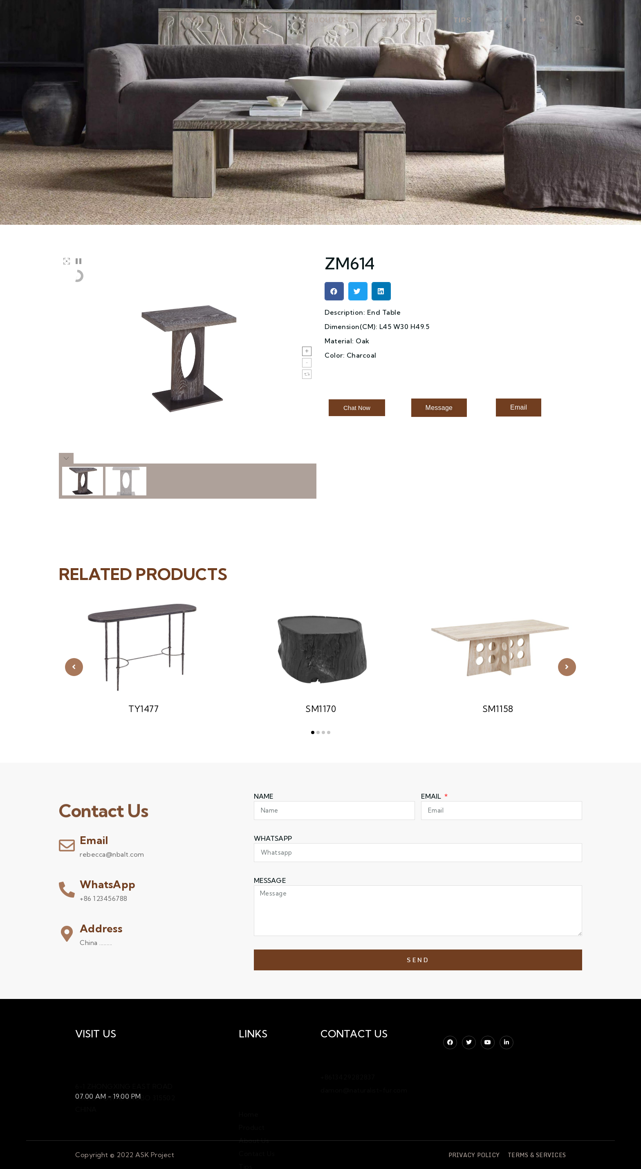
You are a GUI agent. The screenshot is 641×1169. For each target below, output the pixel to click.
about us (328, 20)
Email (94, 840)
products (255, 20)
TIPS (462, 20)
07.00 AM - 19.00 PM (108, 1095)
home (191, 20)
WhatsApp (107, 884)
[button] (334, 291)
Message (270, 880)
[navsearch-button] (579, 20)
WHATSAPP (273, 838)
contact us (401, 20)
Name (264, 796)
